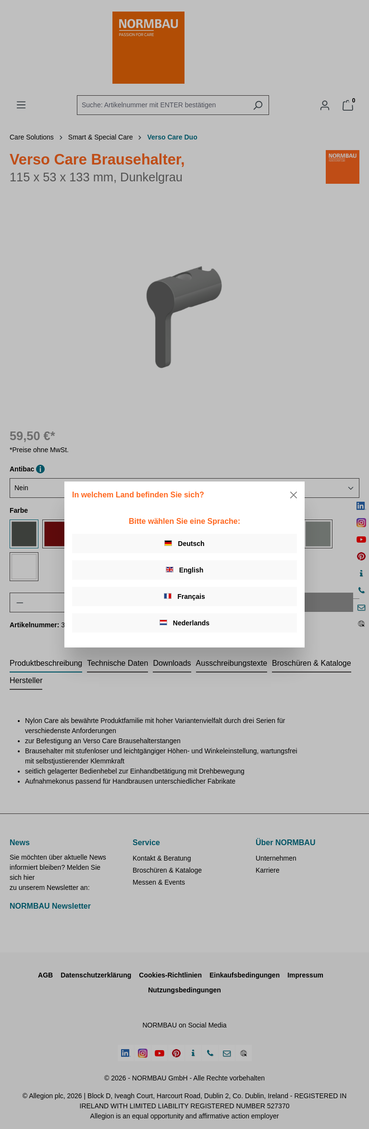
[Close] (293, 495)
